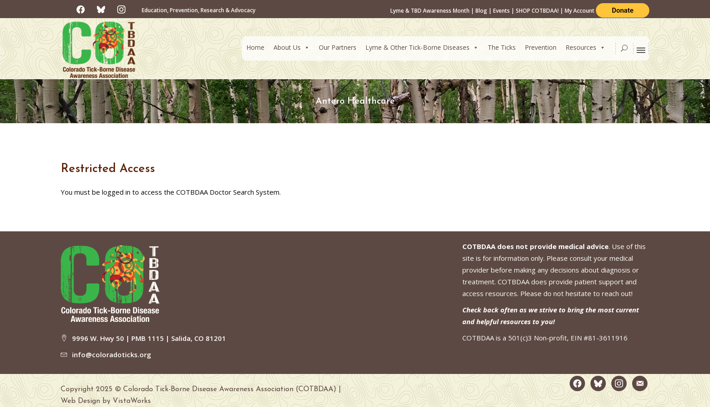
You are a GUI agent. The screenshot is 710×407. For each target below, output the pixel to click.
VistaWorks (132, 401)
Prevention (540, 47)
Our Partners (337, 47)
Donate (622, 10)
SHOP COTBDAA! (537, 10)
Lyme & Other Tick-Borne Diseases (422, 47)
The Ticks (502, 47)
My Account (580, 10)
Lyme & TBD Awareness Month (430, 10)
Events (501, 10)
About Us (291, 47)
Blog (481, 10)
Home (255, 47)
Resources (585, 47)
